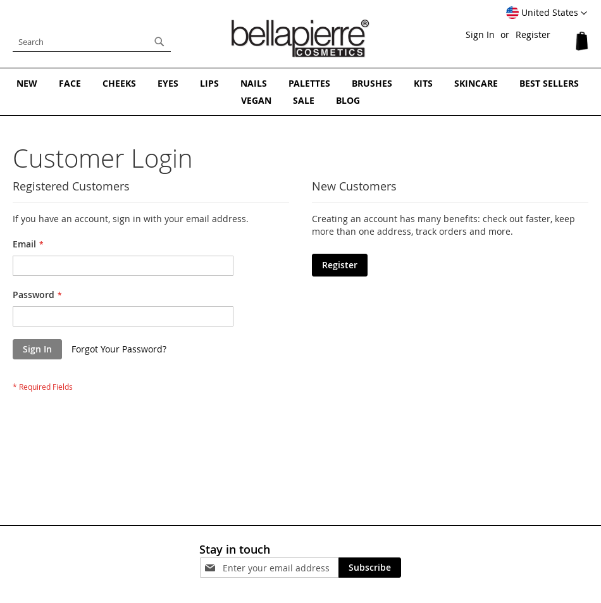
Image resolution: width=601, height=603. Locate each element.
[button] (546, 13)
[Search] (159, 42)
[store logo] (300, 38)
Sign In (480, 34)
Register (533, 34)
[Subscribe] (369, 567)
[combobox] (92, 42)
